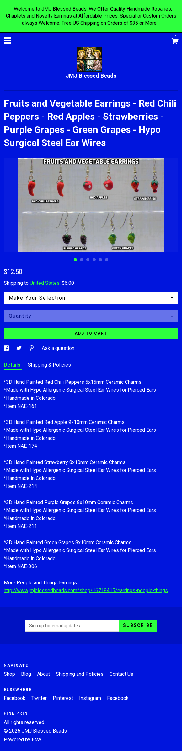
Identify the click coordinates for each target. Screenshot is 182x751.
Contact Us (121, 674)
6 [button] (106, 259)
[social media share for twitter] (19, 348)
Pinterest (63, 698)
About (44, 674)
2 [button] (81, 259)
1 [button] (75, 259)
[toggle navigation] (7, 40)
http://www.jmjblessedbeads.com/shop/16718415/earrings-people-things (86, 590)
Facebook (15, 698)
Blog (26, 674)
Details (13, 365)
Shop (10, 674)
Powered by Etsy (22, 740)
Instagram (90, 698)
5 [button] (100, 259)
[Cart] (174, 42)
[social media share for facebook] (7, 348)
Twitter (39, 698)
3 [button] (87, 259)
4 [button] (94, 259)
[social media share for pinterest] (32, 348)
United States (45, 283)
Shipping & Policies (49, 365)
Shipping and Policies (80, 674)
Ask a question (58, 348)
